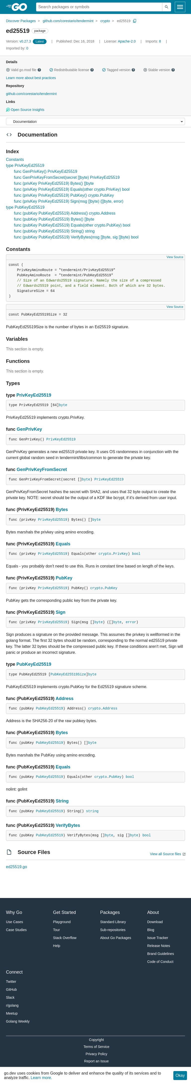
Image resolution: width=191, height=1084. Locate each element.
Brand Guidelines (160, 954)
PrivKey (120, 554)
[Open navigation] (180, 7)
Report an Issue (96, 1061)
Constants (15, 159)
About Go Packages (115, 938)
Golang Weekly (18, 1021)
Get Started (64, 912)
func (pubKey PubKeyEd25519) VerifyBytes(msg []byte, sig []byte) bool (76, 237)
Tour (56, 930)
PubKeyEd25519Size (68, 674)
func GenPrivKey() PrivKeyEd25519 (45, 171)
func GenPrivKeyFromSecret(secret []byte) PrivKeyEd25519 (67, 177)
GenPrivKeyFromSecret (42, 469)
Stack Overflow (64, 938)
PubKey (64, 577)
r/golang (12, 1005)
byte (63, 405)
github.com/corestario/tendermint (68, 21)
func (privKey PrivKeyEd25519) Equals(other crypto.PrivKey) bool (72, 189)
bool (136, 554)
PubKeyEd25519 (33, 664)
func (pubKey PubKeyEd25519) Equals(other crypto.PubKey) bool (72, 225)
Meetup (12, 1013)
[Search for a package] (99, 6)
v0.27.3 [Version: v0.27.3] (19, 41)
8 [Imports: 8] (153, 41)
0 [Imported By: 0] (17, 48)
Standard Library (113, 922)
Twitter (11, 982)
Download (155, 922)
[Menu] (95, 121)
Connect (14, 972)
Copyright (96, 1040)
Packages (110, 912)
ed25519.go (16, 867)
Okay (180, 1075)
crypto (105, 21)
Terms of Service (96, 1047)
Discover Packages (21, 21)
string (92, 811)
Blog (150, 930)
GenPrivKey (29, 429)
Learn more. (41, 1078)
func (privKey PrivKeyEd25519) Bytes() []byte (54, 183)
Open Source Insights (25, 110)
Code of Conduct (160, 962)
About (153, 912)
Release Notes (158, 946)
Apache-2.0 (127, 41)
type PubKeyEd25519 (25, 207)
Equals (63, 543)
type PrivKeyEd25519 (25, 165)
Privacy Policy (96, 1054)
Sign (60, 612)
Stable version (159, 70)
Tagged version (118, 70)
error (131, 622)
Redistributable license (71, 70)
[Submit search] (166, 6)
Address (64, 698)
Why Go (14, 912)
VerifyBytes (68, 825)
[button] (8, 70)
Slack (10, 997)
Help (56, 946)
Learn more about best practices (31, 78)
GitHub (11, 989)
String (62, 801)
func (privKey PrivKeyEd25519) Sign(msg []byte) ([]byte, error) (68, 201)
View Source (175, 257)
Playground (62, 922)
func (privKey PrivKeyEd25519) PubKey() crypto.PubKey (64, 195)
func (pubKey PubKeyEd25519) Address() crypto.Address (64, 213)
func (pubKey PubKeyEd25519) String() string (54, 231)
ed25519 (124, 21)
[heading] (21, 7)
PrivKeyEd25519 (33, 395)
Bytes (62, 509)
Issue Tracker (157, 938)
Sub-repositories (113, 930)
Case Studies (16, 930)
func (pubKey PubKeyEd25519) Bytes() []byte (54, 219)
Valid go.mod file (23, 70)
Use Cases (14, 922)
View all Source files (165, 854)
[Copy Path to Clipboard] (135, 21)
